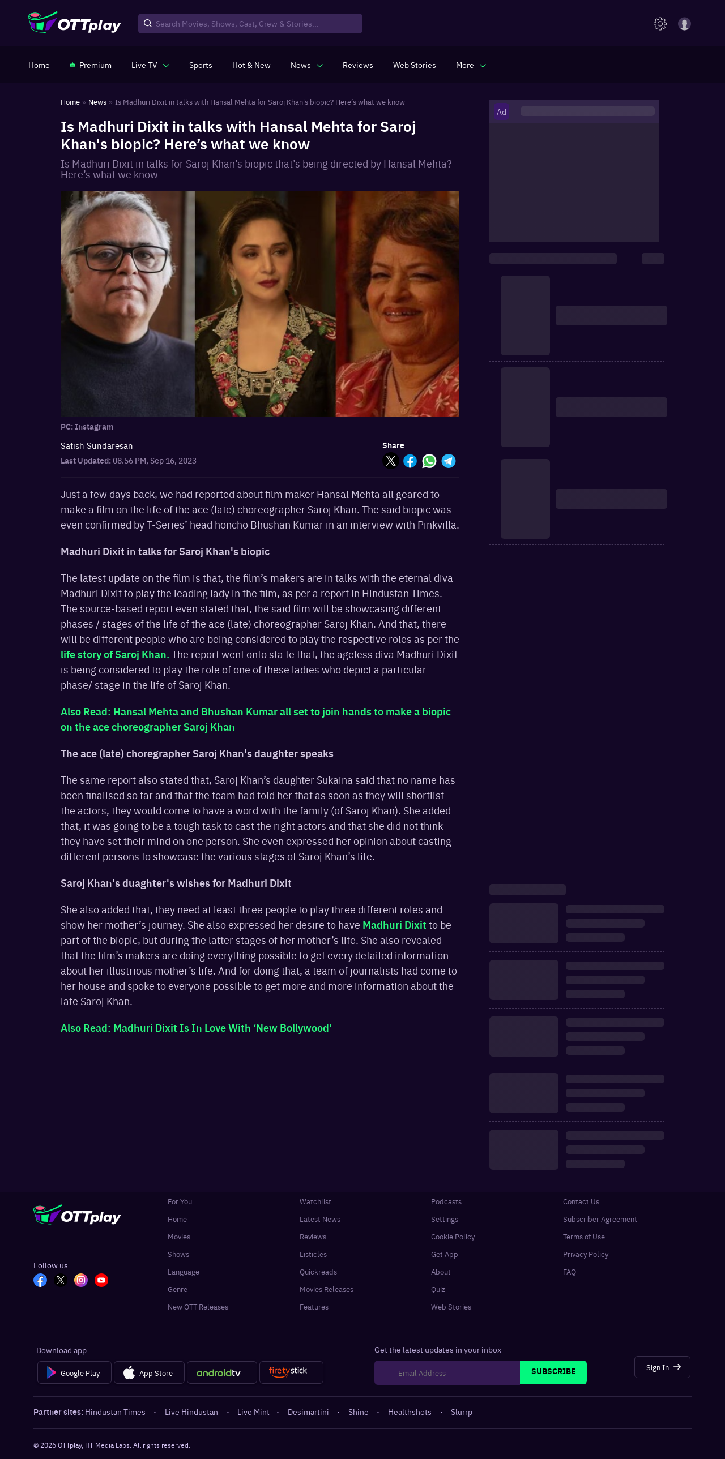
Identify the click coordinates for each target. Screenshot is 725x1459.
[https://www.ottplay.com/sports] (200, 64)
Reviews (313, 1236)
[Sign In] (662, 1367)
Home (177, 1219)
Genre (177, 1289)
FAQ (569, 1271)
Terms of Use (584, 1236)
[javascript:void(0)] (150, 64)
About (441, 1271)
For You (180, 1201)
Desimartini (309, 1411)
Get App (444, 1254)
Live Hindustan (192, 1411)
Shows (178, 1254)
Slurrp (461, 1411)
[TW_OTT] (60, 1281)
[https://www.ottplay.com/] (39, 64)
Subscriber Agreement (600, 1219)
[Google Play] (74, 1372)
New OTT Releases (198, 1306)
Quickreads (318, 1271)
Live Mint (253, 1411)
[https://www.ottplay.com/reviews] (358, 64)
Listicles (313, 1254)
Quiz (438, 1289)
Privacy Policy (585, 1254)
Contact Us (581, 1201)
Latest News (320, 1219)
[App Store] (149, 1372)
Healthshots (410, 1411)
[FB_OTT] (40, 1281)
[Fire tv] (291, 1372)
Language (183, 1271)
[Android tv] (222, 1372)
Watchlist (315, 1201)
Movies (179, 1236)
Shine (359, 1411)
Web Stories (451, 1306)
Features (314, 1306)
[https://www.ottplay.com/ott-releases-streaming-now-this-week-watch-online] (251, 64)
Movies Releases (326, 1289)
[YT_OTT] (101, 1281)
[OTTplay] (74, 24)
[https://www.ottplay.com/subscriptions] (91, 64)
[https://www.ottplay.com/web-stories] (414, 64)
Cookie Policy (453, 1236)
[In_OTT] (81, 1281)
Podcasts (446, 1201)
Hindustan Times (116, 1411)
